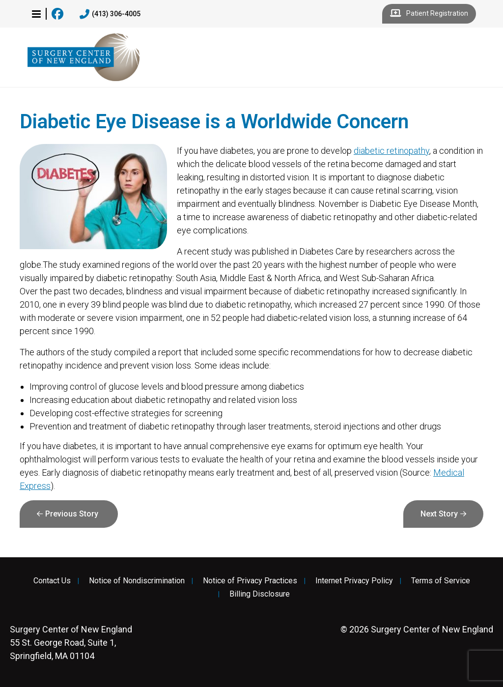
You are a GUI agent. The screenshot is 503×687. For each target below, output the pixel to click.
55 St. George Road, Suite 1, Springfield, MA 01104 (71, 642)
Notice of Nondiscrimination (137, 581)
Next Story (439, 513)
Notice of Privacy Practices (250, 581)
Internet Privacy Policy (354, 581)
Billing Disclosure (259, 594)
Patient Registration (429, 14)
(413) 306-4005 (110, 14)
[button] (36, 14)
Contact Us (52, 581)
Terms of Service (440, 581)
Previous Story (71, 513)
